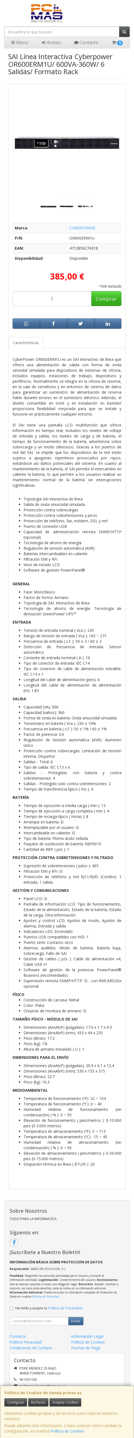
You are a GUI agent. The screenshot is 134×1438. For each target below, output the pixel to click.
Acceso (51, 42)
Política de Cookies (67, 1431)
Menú (19, 42)
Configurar (15, 1402)
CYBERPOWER (82, 227)
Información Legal (87, 1336)
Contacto (86, 42)
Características (26, 342)
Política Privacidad (26, 1342)
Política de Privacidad (45, 1296)
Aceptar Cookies (65, 1402)
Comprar (106, 298)
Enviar (75, 1321)
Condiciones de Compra (31, 1347)
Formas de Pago (86, 1347)
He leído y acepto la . (49, 1308)
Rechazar (38, 1402)
